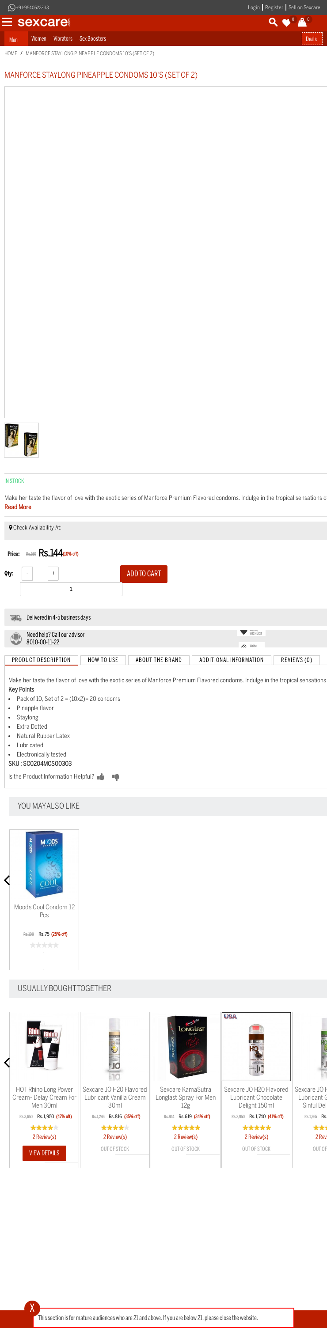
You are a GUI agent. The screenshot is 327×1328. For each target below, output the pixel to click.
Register (274, 7)
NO (129, 777)
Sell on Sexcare (304, 7)
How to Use (103, 660)
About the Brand (159, 660)
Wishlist (61, 960)
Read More (17, 507)
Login (254, 7)
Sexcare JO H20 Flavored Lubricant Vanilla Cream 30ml (115, 1097)
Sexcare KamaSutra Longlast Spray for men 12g (186, 1097)
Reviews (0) (296, 660)
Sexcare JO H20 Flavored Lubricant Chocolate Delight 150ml (256, 1097)
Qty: (8, 573)
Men (13, 40)
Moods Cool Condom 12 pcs (44, 911)
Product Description (41, 660)
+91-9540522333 (32, 8)
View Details (44, 1153)
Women (38, 38)
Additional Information (231, 660)
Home (10, 53)
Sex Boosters (93, 38)
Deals (311, 39)
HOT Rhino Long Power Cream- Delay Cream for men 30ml (44, 1097)
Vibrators (62, 38)
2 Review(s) (44, 1137)
